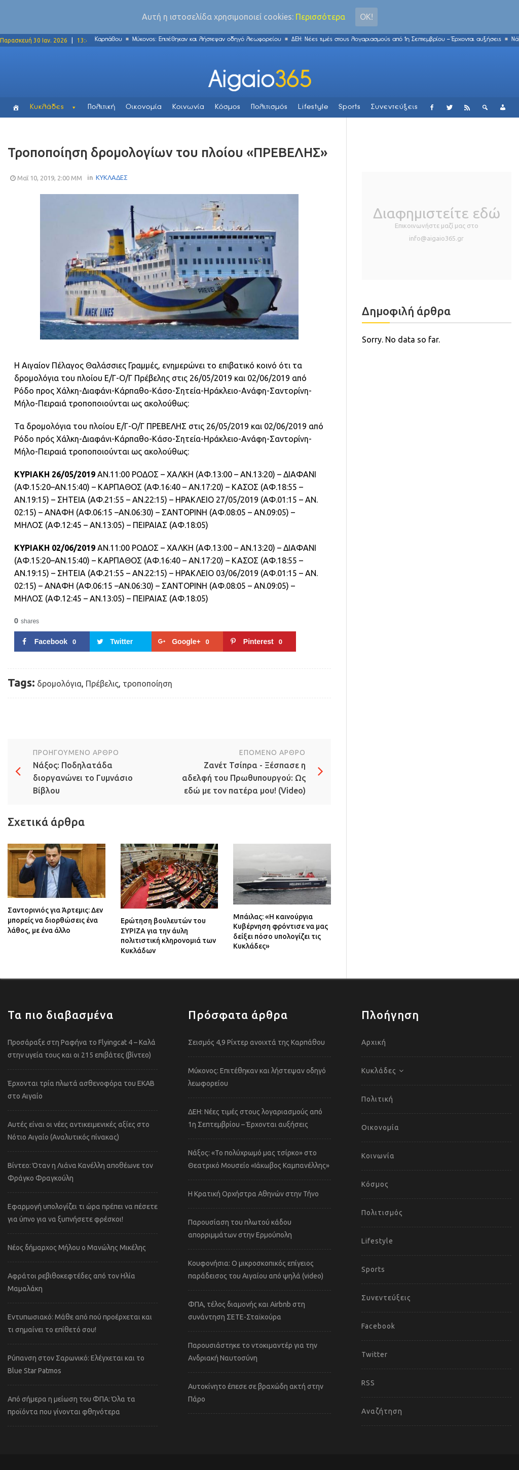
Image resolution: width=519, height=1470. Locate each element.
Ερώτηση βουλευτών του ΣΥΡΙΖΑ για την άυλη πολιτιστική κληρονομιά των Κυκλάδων (168, 936)
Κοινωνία (188, 107)
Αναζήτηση (381, 1411)
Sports (350, 107)
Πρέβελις (102, 683)
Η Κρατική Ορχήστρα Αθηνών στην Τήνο (253, 1194)
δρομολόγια (59, 683)
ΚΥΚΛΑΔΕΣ (112, 177)
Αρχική (373, 1042)
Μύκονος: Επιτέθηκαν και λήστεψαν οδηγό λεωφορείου (211, 39)
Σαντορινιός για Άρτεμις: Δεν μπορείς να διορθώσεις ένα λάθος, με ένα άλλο (55, 920)
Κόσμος (228, 107)
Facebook (378, 1326)
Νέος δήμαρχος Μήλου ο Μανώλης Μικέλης (77, 1247)
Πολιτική (102, 107)
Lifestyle (313, 107)
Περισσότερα (320, 16)
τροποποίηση (147, 683)
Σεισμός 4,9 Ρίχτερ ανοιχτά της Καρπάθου (256, 1042)
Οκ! (366, 16)
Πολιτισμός (269, 107)
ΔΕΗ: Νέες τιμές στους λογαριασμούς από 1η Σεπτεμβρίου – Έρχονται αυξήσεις (401, 39)
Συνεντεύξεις (394, 107)
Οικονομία (144, 107)
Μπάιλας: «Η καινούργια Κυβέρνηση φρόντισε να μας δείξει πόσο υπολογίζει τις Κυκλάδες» (280, 932)
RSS (368, 1383)
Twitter (374, 1354)
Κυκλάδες (47, 107)
